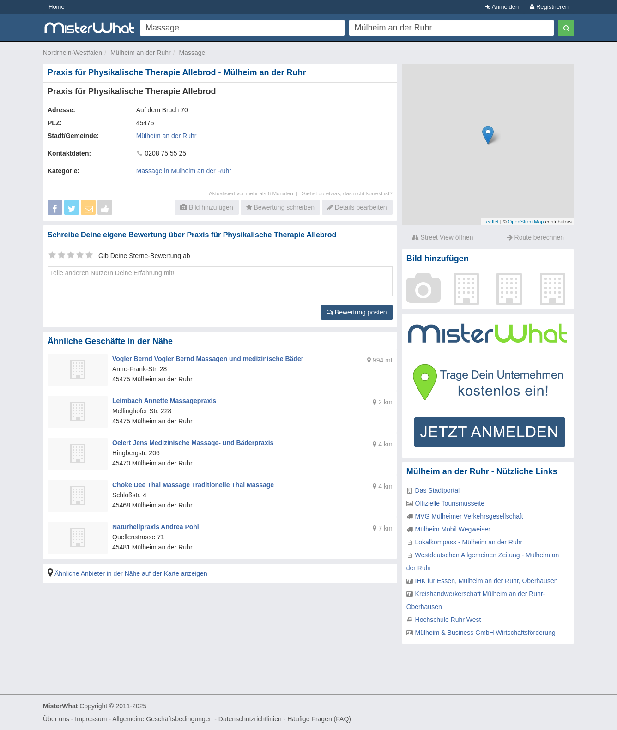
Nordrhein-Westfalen (72, 52)
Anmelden (502, 6)
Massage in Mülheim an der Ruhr (183, 171)
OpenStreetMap (526, 221)
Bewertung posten (357, 312)
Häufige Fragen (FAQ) (319, 719)
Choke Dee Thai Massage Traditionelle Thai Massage (193, 485)
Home (56, 6)
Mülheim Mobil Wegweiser (452, 529)
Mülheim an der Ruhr (140, 52)
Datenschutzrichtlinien (250, 719)
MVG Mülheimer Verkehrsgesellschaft (469, 516)
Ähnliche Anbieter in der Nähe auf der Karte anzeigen (130, 573)
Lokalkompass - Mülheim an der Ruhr (469, 542)
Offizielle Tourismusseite (449, 503)
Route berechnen (535, 237)
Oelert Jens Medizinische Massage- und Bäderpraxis (192, 442)
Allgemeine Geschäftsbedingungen (162, 719)
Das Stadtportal (437, 490)
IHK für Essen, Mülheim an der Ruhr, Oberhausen (486, 581)
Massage (192, 52)
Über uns (56, 719)
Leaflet (491, 221)
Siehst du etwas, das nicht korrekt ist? (347, 193)
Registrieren (549, 6)
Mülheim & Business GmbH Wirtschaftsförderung (485, 632)
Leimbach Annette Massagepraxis (164, 400)
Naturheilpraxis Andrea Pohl (155, 527)
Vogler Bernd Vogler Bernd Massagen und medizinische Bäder (207, 358)
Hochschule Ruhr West (448, 619)
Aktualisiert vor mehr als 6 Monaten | (255, 193)
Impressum (91, 719)
